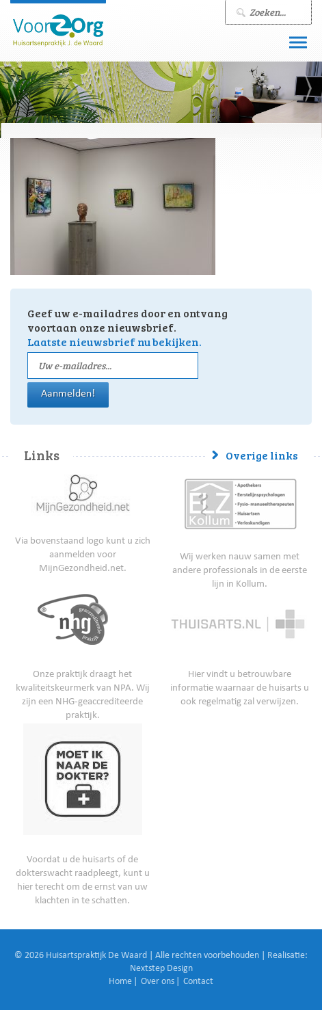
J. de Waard (58, 31)
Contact (198, 981)
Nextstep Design (161, 969)
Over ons (157, 981)
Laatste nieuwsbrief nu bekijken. (114, 341)
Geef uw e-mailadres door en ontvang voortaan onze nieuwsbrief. (127, 327)
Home (120, 981)
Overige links (262, 455)
